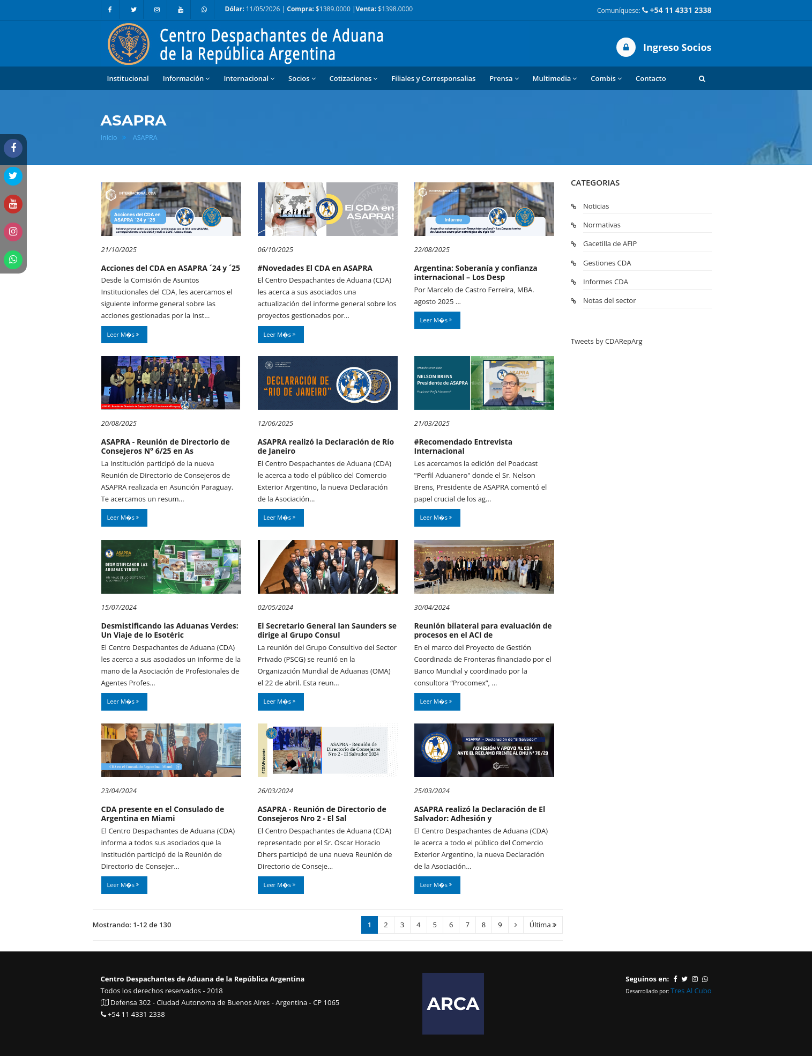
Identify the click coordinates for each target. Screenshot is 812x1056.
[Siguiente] (516, 925)
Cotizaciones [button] (354, 78)
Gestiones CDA (607, 263)
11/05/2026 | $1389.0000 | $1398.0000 (319, 8)
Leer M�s (123, 334)
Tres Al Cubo (691, 990)
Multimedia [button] (555, 78)
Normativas (602, 225)
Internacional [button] (249, 78)
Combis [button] (606, 78)
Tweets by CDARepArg (607, 341)
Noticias (596, 206)
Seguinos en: (647, 979)
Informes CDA (605, 281)
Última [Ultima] (543, 924)
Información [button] (186, 78)
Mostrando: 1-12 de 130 (132, 924)
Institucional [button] (128, 78)
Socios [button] (301, 78)
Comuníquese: (654, 10)
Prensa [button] (503, 78)
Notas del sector (609, 300)
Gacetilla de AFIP (610, 243)
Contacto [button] (651, 78)
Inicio (109, 137)
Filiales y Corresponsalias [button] (433, 78)
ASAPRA (145, 137)
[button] (702, 78)
